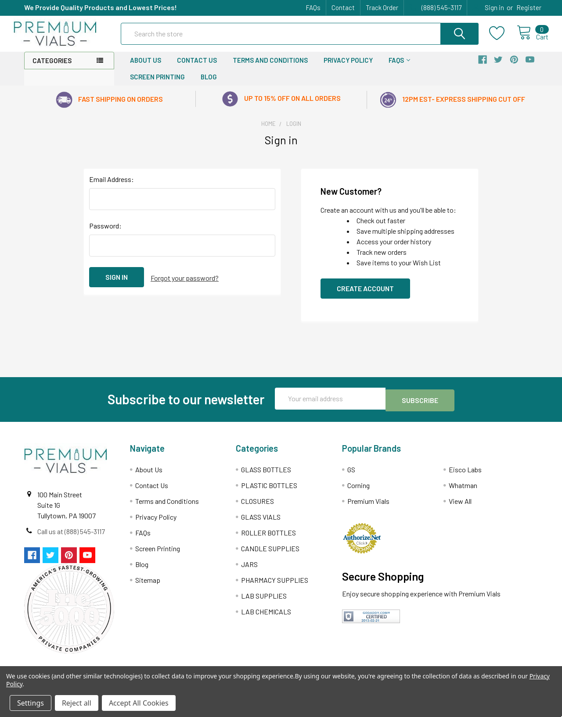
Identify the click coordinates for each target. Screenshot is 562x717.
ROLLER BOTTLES (268, 539)
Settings (30, 703)
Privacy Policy (348, 68)
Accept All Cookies (139, 703)
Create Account (365, 296)
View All (460, 507)
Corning (358, 491)
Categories (52, 68)
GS (351, 475)
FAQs (313, 7)
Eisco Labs (465, 475)
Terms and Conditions (270, 68)
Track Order (382, 7)
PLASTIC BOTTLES (269, 491)
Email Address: (111, 187)
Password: (105, 233)
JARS (249, 570)
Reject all (76, 703)
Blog (209, 85)
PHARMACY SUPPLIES (274, 586)
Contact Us (197, 68)
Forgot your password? (185, 285)
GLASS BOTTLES (266, 475)
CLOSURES (257, 507)
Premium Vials (368, 507)
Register (528, 7)
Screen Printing (157, 85)
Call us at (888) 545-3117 (71, 537)
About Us (145, 68)
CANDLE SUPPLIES (270, 554)
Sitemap (147, 586)
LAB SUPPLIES (264, 602)
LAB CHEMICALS (266, 618)
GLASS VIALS (261, 523)
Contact (343, 7)
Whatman (463, 491)
